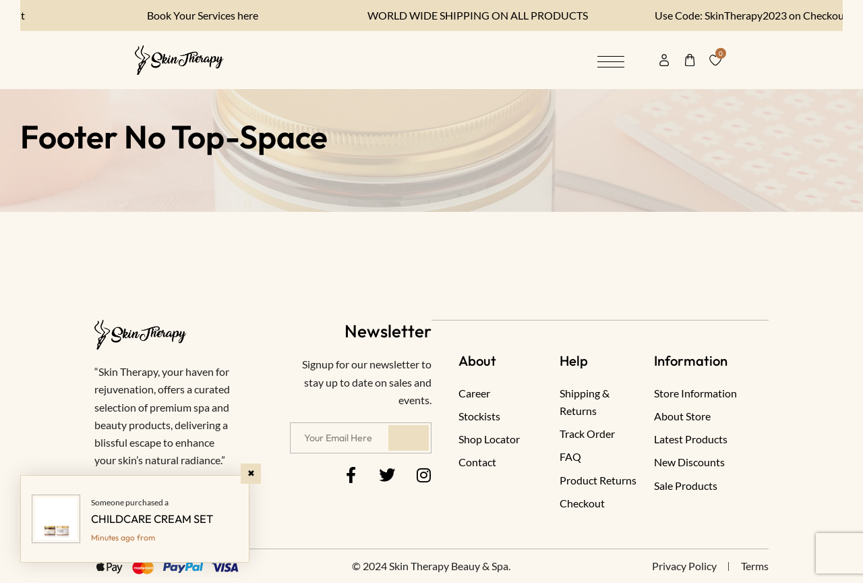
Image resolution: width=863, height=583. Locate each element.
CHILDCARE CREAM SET (152, 519)
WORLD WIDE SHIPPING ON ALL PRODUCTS (468, 15)
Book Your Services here (193, 15)
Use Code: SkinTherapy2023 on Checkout (742, 15)
